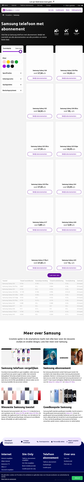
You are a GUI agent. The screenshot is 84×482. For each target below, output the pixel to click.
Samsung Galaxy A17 (8, 306)
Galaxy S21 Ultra (70, 382)
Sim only (39, 5)
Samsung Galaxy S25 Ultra (10, 294)
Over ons (66, 458)
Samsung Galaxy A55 (8, 314)
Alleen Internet (5, 461)
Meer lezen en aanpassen (8, 479)
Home (6, 5)
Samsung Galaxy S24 (8, 303)
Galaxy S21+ (59, 382)
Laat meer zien (54, 275)
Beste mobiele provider (29, 466)
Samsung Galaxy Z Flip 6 (9, 311)
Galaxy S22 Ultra (34, 413)
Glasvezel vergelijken (7, 469)
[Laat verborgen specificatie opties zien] (12, 73)
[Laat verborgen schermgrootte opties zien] (12, 79)
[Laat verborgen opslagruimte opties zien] (12, 84)
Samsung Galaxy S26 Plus (10, 286)
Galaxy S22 (26, 411)
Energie (48, 5)
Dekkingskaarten (77, 10)
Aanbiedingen (47, 464)
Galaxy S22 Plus (20, 413)
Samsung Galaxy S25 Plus (10, 300)
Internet (14, 5)
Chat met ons (68, 464)
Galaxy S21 (51, 382)
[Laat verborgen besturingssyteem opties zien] (12, 90)
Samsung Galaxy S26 (8, 283)
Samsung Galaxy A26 (8, 309)
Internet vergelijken (6, 458)
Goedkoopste (60, 10)
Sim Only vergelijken (28, 463)
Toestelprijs (7, 48)
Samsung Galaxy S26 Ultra (10, 292)
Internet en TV (5, 464)
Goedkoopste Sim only (29, 468)
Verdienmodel (68, 461)
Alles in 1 (4, 467)
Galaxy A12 (69, 413)
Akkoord (77, 478)
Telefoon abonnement (26, 5)
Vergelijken (9, 15)
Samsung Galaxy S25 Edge (10, 297)
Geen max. (18, 48)
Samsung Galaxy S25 (8, 289)
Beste (67, 10)
